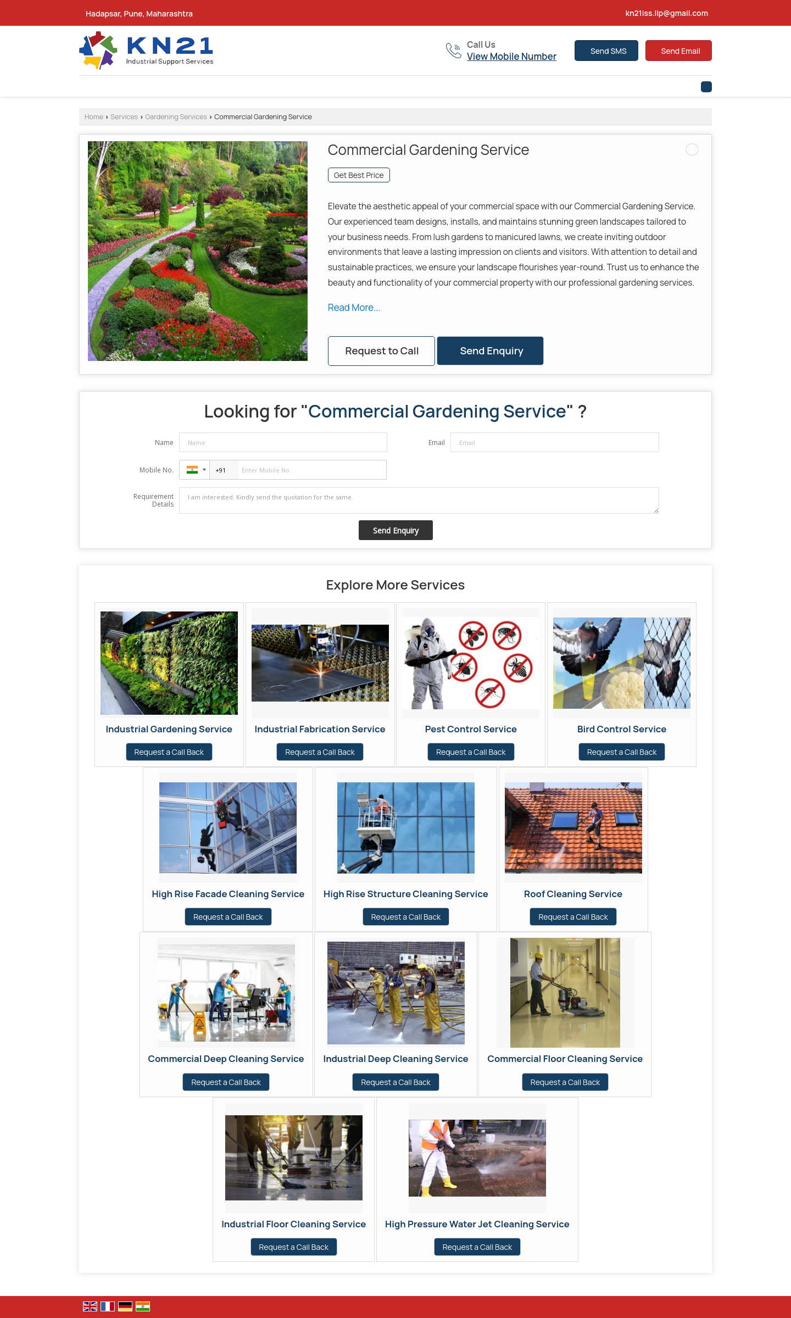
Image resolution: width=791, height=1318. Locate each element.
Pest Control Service (471, 728)
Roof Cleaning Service (573, 893)
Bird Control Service (621, 728)
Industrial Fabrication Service (320, 728)
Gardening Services (176, 116)
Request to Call (382, 350)
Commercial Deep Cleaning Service (226, 1058)
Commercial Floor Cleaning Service (565, 1058)
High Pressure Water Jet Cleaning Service (477, 1223)
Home (94, 116)
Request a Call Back (169, 752)
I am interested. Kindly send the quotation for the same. (419, 500)
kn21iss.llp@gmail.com (667, 13)
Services (124, 116)
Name (164, 442)
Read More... (354, 307)
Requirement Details (153, 500)
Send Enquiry (491, 350)
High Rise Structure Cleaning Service (406, 893)
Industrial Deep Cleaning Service (395, 1058)
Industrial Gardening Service (168, 728)
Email (436, 442)
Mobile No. (157, 470)
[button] (511, 56)
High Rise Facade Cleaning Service (228, 893)
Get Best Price (359, 175)
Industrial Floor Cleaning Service (293, 1223)
